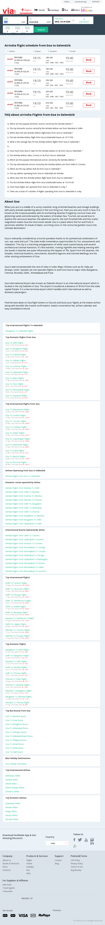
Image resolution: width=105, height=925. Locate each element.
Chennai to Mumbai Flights (17, 685)
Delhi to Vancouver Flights (17, 589)
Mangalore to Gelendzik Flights (19, 331)
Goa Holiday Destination (16, 764)
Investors (7, 870)
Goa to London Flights (15, 415)
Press (5, 866)
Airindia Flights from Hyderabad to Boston (24, 539)
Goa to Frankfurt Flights (16, 427)
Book (88, 60)
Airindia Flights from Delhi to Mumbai (22, 492)
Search (41, 29)
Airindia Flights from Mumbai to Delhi (22, 488)
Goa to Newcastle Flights (16, 444)
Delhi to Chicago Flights (16, 594)
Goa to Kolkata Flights (15, 360)
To (30, 19)
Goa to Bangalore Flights (16, 348)
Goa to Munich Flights (15, 456)
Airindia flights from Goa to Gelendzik (22, 476)
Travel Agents (9, 888)
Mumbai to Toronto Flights (17, 630)
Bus (28, 870)
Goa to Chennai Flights (15, 354)
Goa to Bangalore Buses (16, 724)
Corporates (8, 891)
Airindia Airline (11, 779)
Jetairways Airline (12, 775)
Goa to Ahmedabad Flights (17, 389)
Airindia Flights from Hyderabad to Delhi (23, 523)
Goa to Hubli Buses (14, 752)
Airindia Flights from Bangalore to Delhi (23, 519)
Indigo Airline (11, 811)
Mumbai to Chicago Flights (17, 636)
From (6, 19)
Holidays (30, 866)
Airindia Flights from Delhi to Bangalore (23, 504)
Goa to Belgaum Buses (16, 740)
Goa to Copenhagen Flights (17, 439)
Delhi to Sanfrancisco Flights (18, 600)
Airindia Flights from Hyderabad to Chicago (24, 555)
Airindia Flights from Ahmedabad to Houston (25, 571)
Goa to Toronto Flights (15, 421)
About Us (7, 860)
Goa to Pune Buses (14, 720)
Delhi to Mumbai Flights (16, 667)
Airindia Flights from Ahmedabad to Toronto (25, 551)
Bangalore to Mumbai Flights (18, 696)
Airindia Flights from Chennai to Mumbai (23, 496)
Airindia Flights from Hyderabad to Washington (26, 559)
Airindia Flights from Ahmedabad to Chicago (25, 547)
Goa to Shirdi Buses (14, 748)
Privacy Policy (77, 863)
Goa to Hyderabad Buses (16, 728)
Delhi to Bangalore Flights (17, 655)
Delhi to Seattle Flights (15, 606)
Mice (28, 873)
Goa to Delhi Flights (14, 343)
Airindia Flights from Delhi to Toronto (22, 535)
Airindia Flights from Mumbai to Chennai (23, 500)
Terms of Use (77, 866)
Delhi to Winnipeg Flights (16, 612)
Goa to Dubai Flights (14, 450)
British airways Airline (14, 787)
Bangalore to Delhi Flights (17, 649)
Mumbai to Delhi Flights (16, 661)
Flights (29, 860)
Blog (57, 863)
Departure (59, 19)
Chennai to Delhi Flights (16, 679)
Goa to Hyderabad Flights (17, 372)
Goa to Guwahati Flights (16, 395)
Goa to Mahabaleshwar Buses (19, 736)
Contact (58, 860)
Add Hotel (7, 884)
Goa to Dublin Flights (15, 433)
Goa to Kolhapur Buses (16, 732)
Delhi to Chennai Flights (16, 673)
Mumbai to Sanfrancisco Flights (19, 618)
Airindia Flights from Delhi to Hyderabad (23, 507)
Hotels (29, 863)
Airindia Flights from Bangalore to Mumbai (24, 515)
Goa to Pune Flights (14, 384)
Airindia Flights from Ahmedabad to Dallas (24, 567)
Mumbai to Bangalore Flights (18, 690)
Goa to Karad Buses (14, 744)
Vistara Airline (11, 815)
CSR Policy (75, 860)
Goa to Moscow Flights (16, 462)
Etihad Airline (11, 783)
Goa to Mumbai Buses (15, 716)
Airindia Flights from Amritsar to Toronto (24, 543)
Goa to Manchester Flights (17, 409)
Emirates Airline (12, 791)
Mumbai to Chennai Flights (17, 702)
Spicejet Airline (11, 819)
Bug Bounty (76, 870)
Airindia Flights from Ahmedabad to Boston (25, 563)
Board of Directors (11, 863)
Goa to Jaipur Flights (14, 378)
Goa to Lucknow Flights (16, 366)
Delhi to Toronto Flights (16, 583)
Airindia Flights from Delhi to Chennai (22, 511)
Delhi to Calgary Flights (15, 624)
